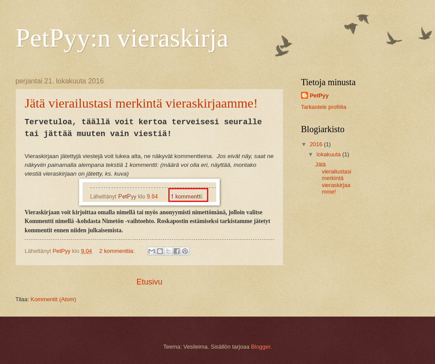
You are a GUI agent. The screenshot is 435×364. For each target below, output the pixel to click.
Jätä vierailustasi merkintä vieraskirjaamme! (141, 103)
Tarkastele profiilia (323, 107)
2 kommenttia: (117, 251)
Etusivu (149, 282)
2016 (317, 144)
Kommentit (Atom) (53, 299)
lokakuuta (329, 154)
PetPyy (319, 95)
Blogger (260, 346)
